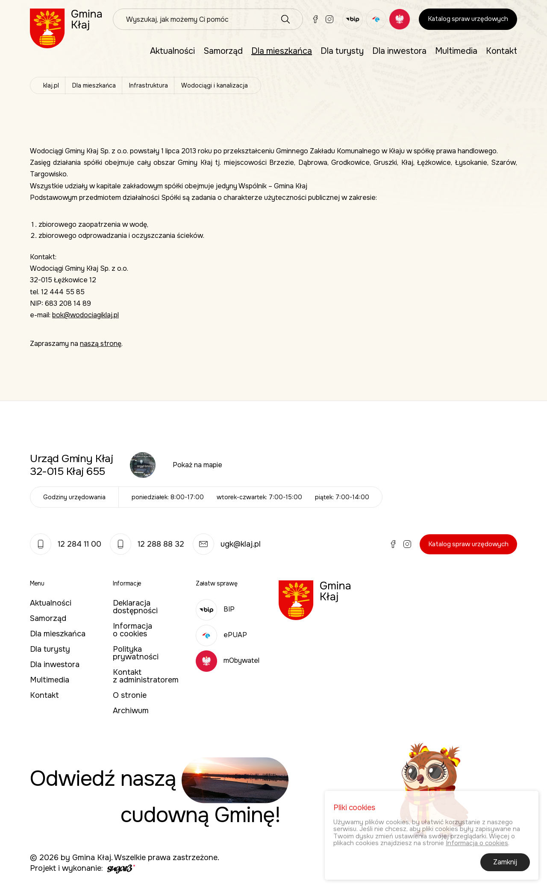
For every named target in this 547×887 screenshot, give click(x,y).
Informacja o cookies (132, 630)
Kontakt (501, 51)
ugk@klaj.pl (227, 544)
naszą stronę (100, 343)
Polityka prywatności (136, 653)
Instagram (329, 19)
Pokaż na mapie (197, 464)
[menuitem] (172, 51)
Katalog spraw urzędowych (468, 19)
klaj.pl (51, 85)
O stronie (130, 695)
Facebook (315, 19)
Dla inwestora (399, 51)
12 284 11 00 (65, 544)
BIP (215, 609)
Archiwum (131, 710)
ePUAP (221, 634)
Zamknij (505, 863)
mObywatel (227, 660)
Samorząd (223, 51)
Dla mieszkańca (281, 51)
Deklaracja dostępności (135, 607)
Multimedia (456, 51)
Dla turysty (342, 51)
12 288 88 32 (147, 544)
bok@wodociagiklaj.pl (85, 314)
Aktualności (172, 51)
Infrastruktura (148, 85)
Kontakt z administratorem (146, 676)
